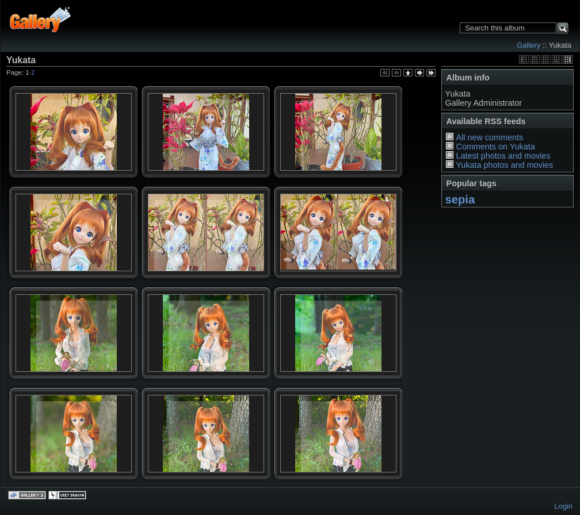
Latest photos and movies (503, 155)
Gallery (528, 45)
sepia (460, 199)
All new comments (489, 137)
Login (563, 506)
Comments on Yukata (495, 146)
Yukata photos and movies (504, 165)
